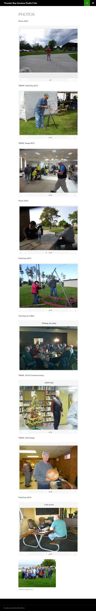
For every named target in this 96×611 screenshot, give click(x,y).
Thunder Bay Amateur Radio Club (20, 3)
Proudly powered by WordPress (14, 608)
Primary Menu (93, 3)
